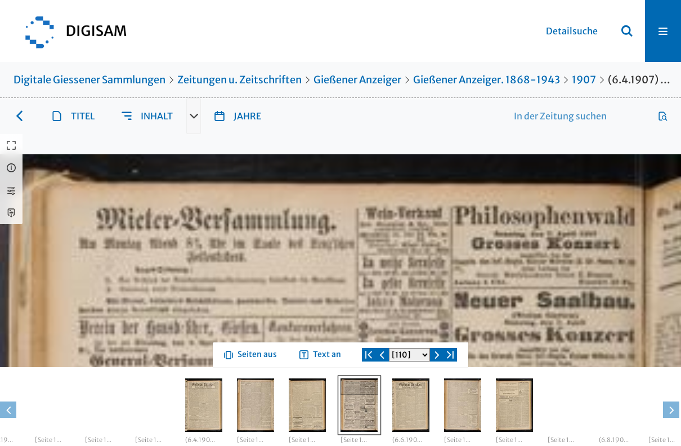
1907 (584, 79)
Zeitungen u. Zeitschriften (239, 79)
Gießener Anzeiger (357, 79)
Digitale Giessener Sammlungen (89, 79)
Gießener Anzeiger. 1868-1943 (486, 79)
